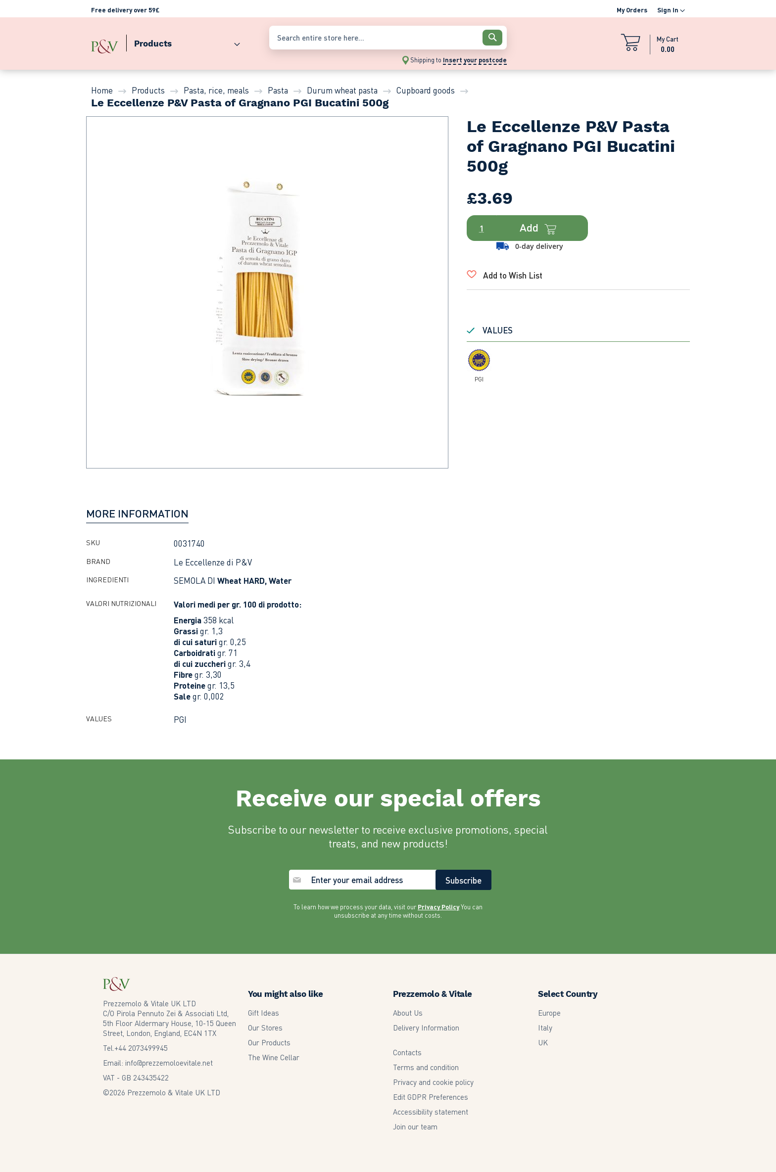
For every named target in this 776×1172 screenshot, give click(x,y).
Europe (549, 1013)
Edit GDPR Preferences (430, 1097)
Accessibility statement (430, 1112)
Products (148, 90)
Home (102, 90)
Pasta (278, 90)
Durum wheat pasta (342, 90)
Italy (545, 1027)
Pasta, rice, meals (216, 90)
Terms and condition (426, 1067)
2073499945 (141, 1048)
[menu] (175, 41)
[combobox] (388, 37)
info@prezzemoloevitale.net (169, 1063)
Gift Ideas (263, 1013)
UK (543, 1042)
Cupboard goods (425, 90)
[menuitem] (183, 41)
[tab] (137, 513)
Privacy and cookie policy (433, 1082)
